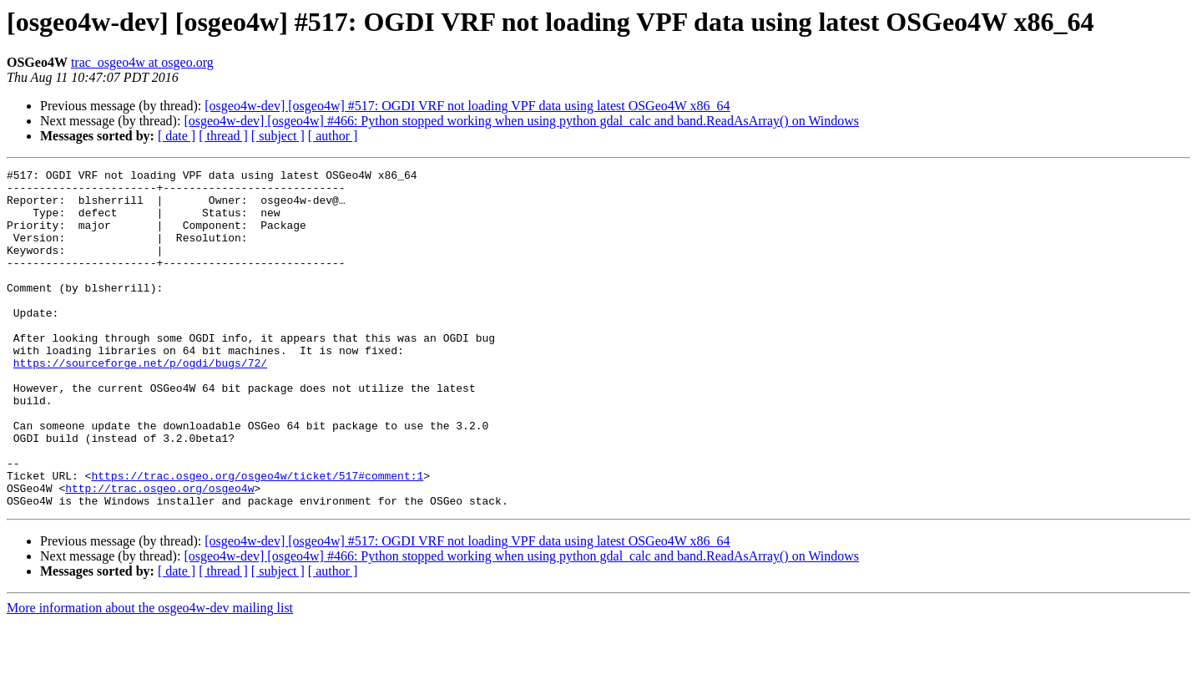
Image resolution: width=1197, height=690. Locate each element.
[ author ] (333, 136)
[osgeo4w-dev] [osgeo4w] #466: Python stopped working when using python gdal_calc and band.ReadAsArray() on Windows (521, 121)
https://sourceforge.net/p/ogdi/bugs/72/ (140, 402)
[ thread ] (223, 136)
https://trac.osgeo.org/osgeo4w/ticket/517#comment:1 (257, 537)
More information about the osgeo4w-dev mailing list (150, 675)
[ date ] (176, 136)
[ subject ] (278, 136)
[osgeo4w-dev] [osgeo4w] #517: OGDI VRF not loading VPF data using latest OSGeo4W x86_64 (467, 106)
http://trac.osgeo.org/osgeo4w (159, 553)
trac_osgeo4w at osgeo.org (142, 62)
